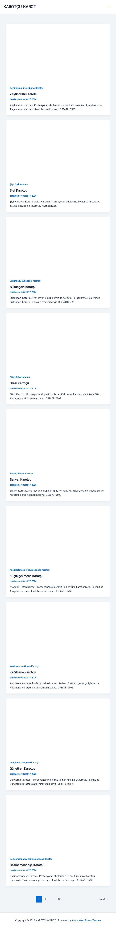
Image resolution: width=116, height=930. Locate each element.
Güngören (15, 762)
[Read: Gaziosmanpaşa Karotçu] (58, 823)
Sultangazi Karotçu (31, 281)
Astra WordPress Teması (86, 920)
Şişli (12, 184)
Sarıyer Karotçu (25, 473)
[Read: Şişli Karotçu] (58, 149)
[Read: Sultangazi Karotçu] (58, 245)
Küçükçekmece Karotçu (37, 570)
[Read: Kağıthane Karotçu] (58, 631)
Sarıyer (13, 473)
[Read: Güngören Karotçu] (58, 727)
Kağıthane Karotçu (30, 666)
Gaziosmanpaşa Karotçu (39, 859)
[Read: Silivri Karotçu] (58, 342)
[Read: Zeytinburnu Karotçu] (58, 52)
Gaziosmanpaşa (18, 859)
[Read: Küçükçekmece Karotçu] (58, 534)
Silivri (12, 377)
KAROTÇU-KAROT (19, 6)
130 (59, 899)
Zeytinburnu (16, 88)
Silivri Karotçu (23, 377)
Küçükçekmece (17, 570)
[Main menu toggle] (109, 7)
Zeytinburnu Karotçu (33, 88)
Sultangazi (15, 281)
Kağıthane (15, 666)
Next (104, 899)
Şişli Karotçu (21, 184)
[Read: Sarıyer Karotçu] (58, 438)
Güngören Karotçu (30, 762)
